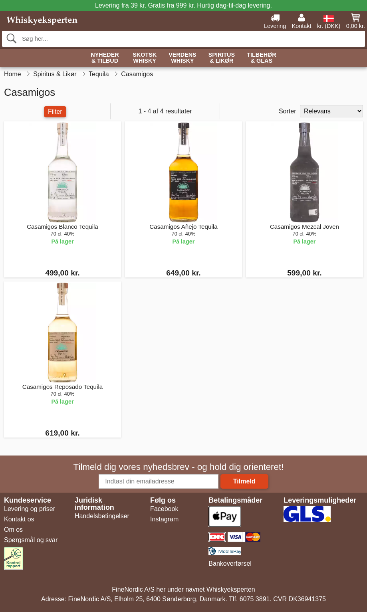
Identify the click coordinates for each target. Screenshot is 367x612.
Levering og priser (29, 508)
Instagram (164, 519)
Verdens (182, 58)
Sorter (287, 111)
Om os (13, 529)
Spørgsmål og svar (31, 540)
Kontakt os (19, 519)
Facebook (164, 508)
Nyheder (105, 58)
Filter (55, 111)
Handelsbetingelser (102, 516)
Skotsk (145, 58)
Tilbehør (261, 58)
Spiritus (221, 58)
